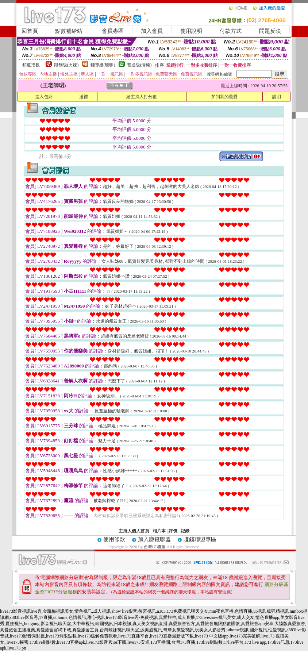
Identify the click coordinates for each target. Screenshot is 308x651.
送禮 (83, 96)
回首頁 (30, 31)
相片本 (159, 530)
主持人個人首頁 (134, 530)
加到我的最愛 (224, 96)
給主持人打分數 (141, 96)
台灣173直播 (155, 546)
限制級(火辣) (66, 65)
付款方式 (231, 31)
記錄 (185, 530)
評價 (173, 530)
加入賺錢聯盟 (154, 539)
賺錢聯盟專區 (200, 539)
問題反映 (270, 31)
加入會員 (152, 31)
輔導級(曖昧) (103, 65)
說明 (276, 96)
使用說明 (191, 31)
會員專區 (113, 31)
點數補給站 (68, 31)
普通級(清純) (139, 65)
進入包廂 (44, 96)
